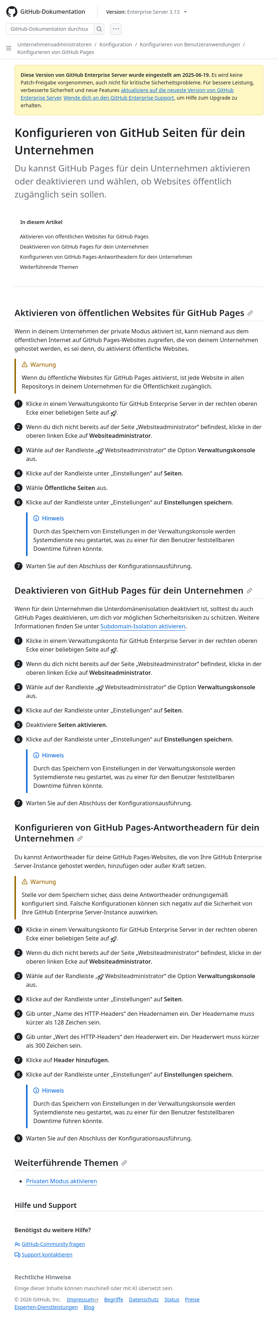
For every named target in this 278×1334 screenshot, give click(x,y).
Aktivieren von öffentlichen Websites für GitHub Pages (133, 313)
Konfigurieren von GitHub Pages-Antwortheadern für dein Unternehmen (137, 832)
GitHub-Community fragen (49, 1244)
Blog (89, 1307)
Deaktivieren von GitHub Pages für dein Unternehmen (133, 590)
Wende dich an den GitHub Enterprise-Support (119, 97)
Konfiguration (116, 44)
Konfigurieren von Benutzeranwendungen (190, 44)
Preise (192, 1299)
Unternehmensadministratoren (54, 44)
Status (171, 1299)
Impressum (80, 1299)
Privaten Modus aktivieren (61, 1181)
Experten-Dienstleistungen (46, 1307)
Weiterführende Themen (70, 1162)
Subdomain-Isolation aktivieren (142, 626)
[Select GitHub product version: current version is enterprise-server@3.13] (146, 11)
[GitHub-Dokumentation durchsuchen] (50, 29)
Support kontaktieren (43, 1254)
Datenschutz (144, 1299)
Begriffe (113, 1299)
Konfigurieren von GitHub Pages (55, 52)
